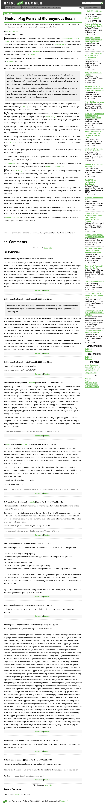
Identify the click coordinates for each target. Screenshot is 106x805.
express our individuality (54, 166)
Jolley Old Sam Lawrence (94, 102)
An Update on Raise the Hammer (93, 74)
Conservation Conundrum (94, 282)
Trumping (10, 61)
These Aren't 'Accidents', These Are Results (94, 267)
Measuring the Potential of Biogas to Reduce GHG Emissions (94, 313)
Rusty (8, 444)
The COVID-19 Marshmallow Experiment (90, 182)
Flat (50, 248)
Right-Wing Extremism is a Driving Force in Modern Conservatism (94, 116)
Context (47, 290)
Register (56, 8)
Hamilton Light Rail (92, 369)
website (32, 383)
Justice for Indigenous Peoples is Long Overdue (94, 25)
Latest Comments (91, 365)
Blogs (87, 381)
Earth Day (35, 51)
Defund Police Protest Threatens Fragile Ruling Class (94, 295)
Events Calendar (94, 11)
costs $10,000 (12, 143)
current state (30, 54)
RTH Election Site (91, 371)
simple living (50, 117)
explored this (59, 44)
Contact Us (64, 801)
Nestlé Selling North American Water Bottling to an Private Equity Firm (94, 88)
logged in (16, 794)
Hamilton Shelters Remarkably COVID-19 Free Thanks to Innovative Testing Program (93, 217)
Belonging (8, 13)
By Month (88, 349)
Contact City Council (92, 367)
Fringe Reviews (90, 373)
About (8, 8)
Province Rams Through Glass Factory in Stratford (94, 236)
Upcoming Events (91, 385)
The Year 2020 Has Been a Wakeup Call (94, 165)
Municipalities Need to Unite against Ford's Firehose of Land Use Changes (93, 134)
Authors (25, 8)
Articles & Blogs (91, 383)
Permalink (39, 290)
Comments (35, 8)
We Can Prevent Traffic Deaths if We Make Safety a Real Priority (93, 250)
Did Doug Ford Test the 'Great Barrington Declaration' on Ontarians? (93, 56)
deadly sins (27, 107)
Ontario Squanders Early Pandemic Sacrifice (94, 331)
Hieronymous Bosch (12, 217)
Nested (46, 248)
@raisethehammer (92, 387)
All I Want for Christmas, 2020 (94, 199)
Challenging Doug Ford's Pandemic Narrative (94, 150)
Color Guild (11, 164)
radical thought (17, 171)
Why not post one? (92, 18)
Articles (88, 379)
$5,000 (51, 143)
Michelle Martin (12, 31)
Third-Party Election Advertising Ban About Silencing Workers (93, 40)
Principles (16, 8)
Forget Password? (93, 8)
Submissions (46, 8)
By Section (89, 351)
